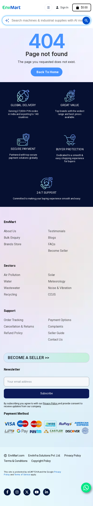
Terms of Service (22, 474)
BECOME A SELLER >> (28, 357)
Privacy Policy (50, 403)
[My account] (62, 7)
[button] (46, 72)
